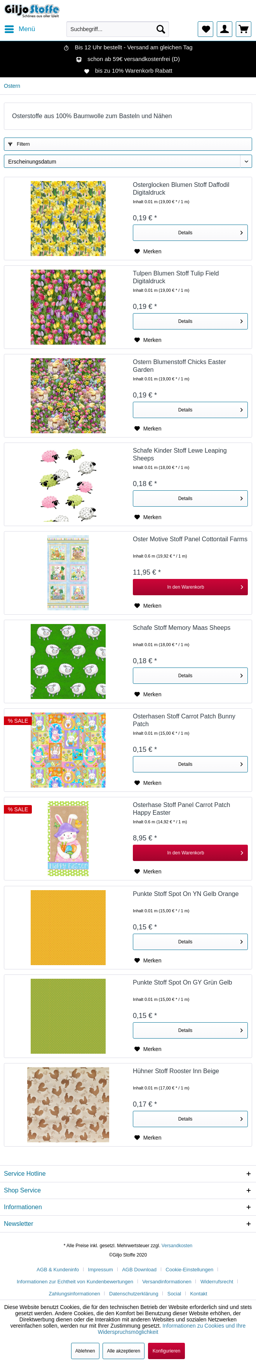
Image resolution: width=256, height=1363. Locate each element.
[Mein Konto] (224, 29)
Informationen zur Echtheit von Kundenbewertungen (75, 1282)
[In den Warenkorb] (190, 587)
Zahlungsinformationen (74, 1294)
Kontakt (198, 1294)
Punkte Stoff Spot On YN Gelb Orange (186, 894)
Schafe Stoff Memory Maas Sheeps (181, 627)
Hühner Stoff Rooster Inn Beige (176, 1071)
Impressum (100, 1269)
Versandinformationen (166, 1282)
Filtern (19, 144)
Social (174, 1294)
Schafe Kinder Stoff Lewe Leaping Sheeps (180, 454)
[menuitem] (19, 29)
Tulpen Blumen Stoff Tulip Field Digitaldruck (176, 277)
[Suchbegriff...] (117, 29)
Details (210, 231)
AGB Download (139, 1269)
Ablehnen (85, 1351)
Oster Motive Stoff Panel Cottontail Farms (190, 539)
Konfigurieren (166, 1351)
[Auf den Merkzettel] (148, 251)
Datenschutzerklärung (133, 1294)
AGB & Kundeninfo (58, 1269)
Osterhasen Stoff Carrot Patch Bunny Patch (184, 720)
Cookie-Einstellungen (189, 1269)
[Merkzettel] (205, 29)
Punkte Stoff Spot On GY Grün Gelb (182, 982)
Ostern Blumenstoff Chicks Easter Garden (179, 366)
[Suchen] (161, 29)
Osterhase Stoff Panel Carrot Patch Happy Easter (181, 809)
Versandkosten (177, 1245)
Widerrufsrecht (216, 1282)
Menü (20, 28)
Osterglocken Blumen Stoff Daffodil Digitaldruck (181, 188)
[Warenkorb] (243, 29)
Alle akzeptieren (123, 1351)
